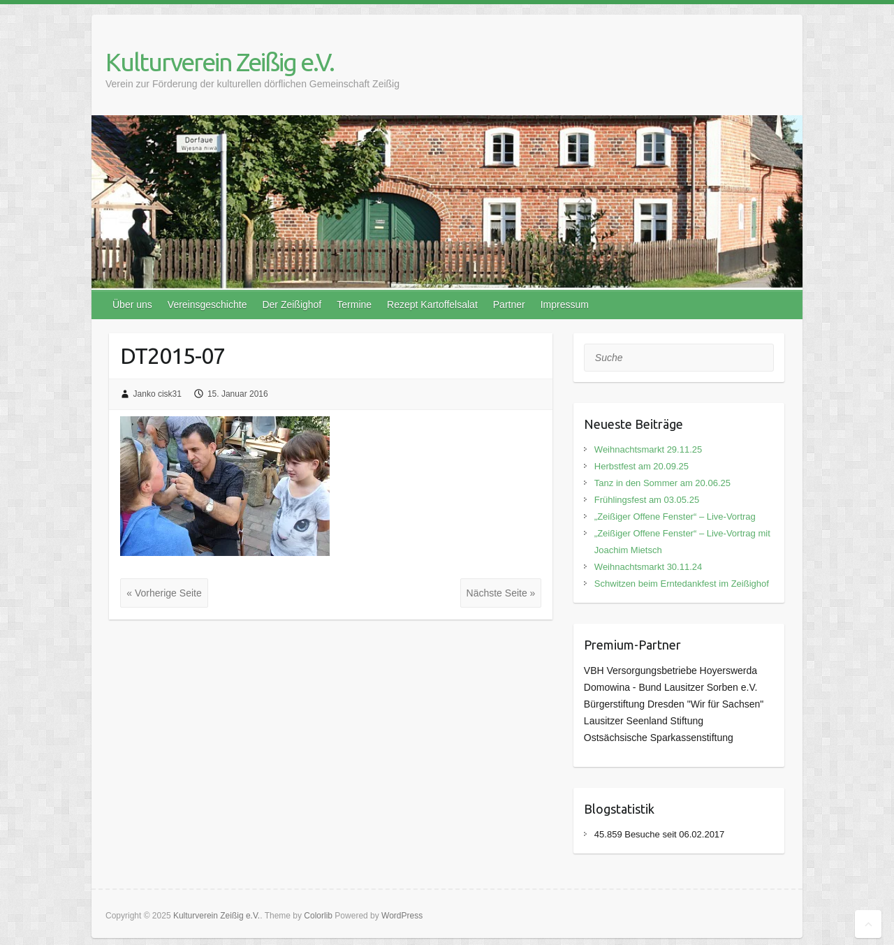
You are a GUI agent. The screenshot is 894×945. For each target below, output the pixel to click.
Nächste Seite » (501, 593)
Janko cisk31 (157, 394)
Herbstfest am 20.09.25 (641, 466)
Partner (509, 304)
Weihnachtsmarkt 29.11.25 (648, 449)
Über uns (132, 304)
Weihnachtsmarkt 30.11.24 (648, 567)
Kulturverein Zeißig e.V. (219, 61)
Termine (354, 304)
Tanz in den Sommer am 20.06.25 (662, 483)
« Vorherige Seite (163, 593)
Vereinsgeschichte (207, 304)
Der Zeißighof (291, 304)
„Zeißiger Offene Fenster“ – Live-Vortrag (675, 516)
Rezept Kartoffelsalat (432, 304)
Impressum (565, 304)
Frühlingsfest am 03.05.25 (646, 500)
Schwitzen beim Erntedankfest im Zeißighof (681, 583)
